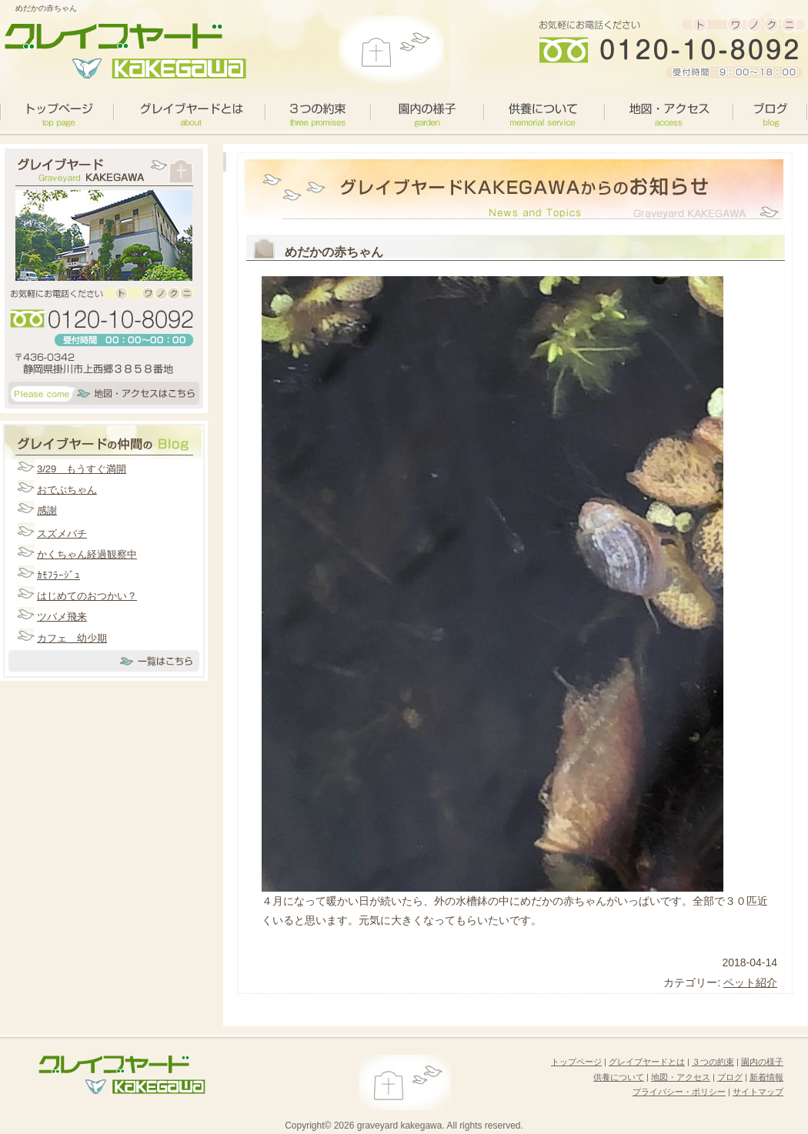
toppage (56, 111)
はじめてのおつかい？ (87, 596)
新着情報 (766, 1077)
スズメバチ (62, 533)
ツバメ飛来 (62, 616)
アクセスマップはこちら (104, 396)
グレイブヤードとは (189, 111)
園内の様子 (426, 111)
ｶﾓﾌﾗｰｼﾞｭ (58, 575)
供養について (544, 111)
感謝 (47, 510)
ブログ (769, 111)
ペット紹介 (750, 982)
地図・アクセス (668, 111)
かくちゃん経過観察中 (87, 554)
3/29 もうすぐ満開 (81, 469)
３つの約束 (317, 111)
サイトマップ (758, 1091)
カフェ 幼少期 (72, 638)
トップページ (576, 1061)
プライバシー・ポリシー (679, 1091)
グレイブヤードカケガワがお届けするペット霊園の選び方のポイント (123, 50)
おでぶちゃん (67, 489)
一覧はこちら (104, 664)
